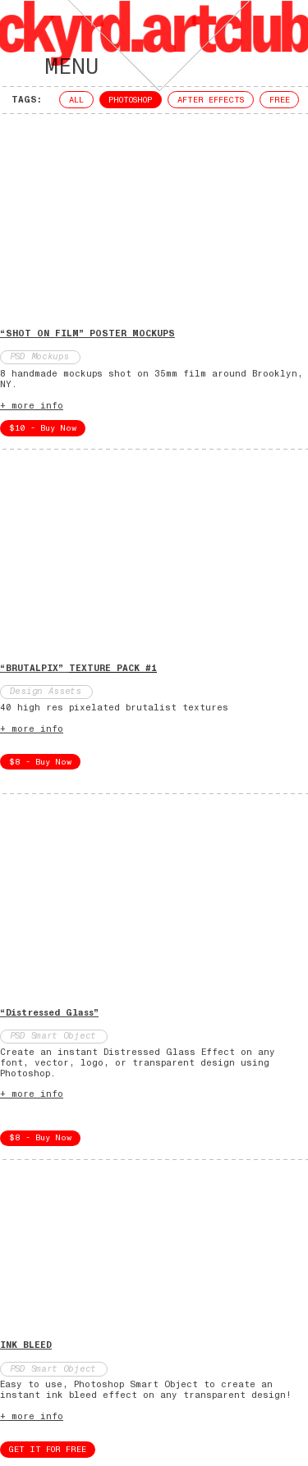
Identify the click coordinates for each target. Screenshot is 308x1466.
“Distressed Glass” (49, 1013)
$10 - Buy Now (42, 428)
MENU (52, 67)
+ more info (31, 406)
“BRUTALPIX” (78, 668)
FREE (279, 100)
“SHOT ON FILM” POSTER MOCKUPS (87, 333)
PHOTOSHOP (130, 100)
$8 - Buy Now (40, 762)
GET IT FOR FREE (47, 1449)
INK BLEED (26, 1345)
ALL (76, 100)
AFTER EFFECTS (210, 100)
